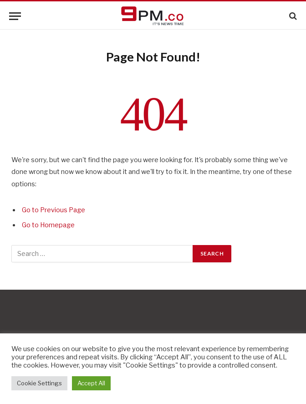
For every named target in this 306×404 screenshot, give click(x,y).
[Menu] (15, 16)
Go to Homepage (48, 225)
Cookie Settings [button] (39, 383)
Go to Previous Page (53, 210)
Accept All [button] (91, 383)
